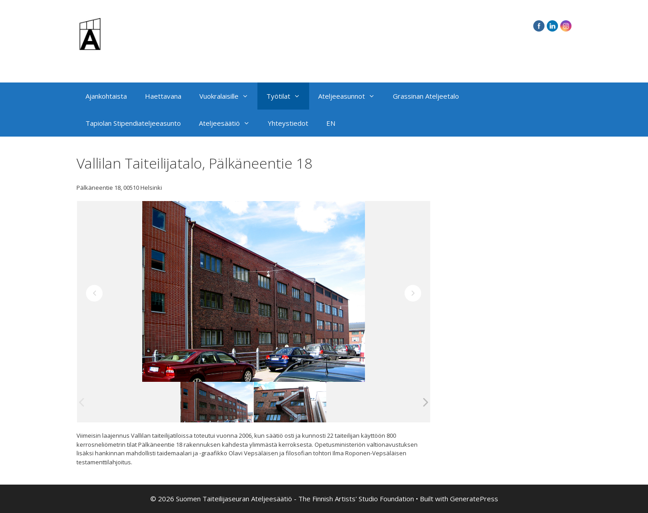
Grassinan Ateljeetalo (426, 96)
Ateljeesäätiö (229, 123)
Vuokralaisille (228, 96)
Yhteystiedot (288, 123)
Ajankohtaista (106, 96)
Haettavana (163, 96)
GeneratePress (474, 498)
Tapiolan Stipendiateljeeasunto (133, 123)
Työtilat (287, 96)
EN (330, 123)
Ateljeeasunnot (351, 96)
